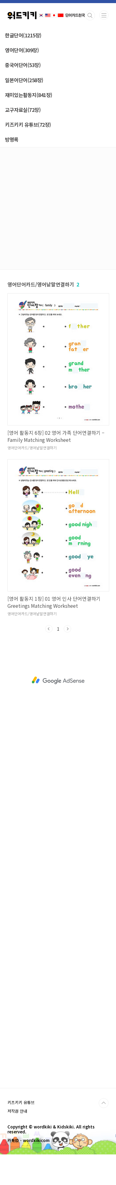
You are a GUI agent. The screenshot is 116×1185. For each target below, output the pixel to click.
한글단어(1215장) (23, 35)
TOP (104, 1103)
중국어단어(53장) (23, 65)
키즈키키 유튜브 (21, 1102)
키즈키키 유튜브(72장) (28, 124)
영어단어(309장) (22, 50)
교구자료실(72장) (23, 109)
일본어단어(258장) (24, 80)
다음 (67, 629)
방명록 (12, 139)
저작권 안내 (17, 1111)
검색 (90, 15)
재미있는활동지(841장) (28, 95)
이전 (49, 629)
